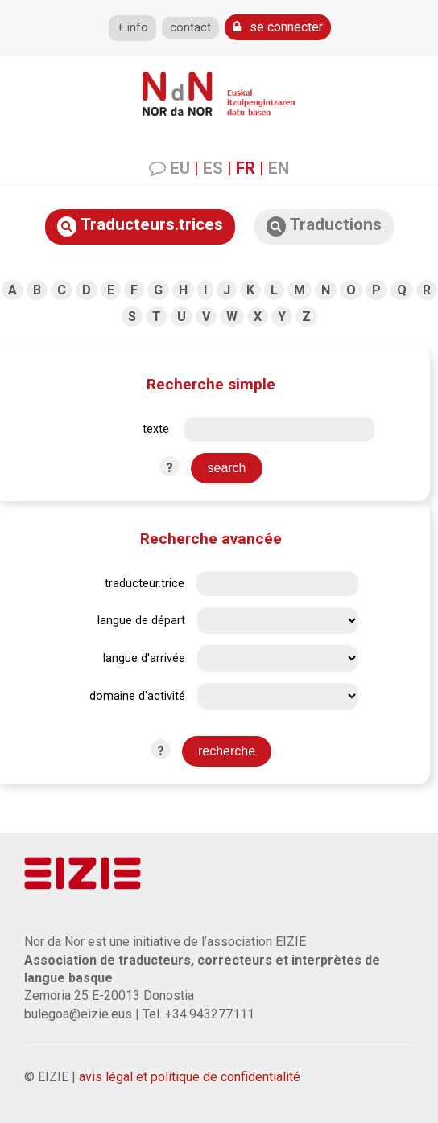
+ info (132, 28)
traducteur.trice (144, 583)
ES (213, 168)
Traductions (324, 226)
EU (180, 168)
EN (278, 168)
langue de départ (141, 620)
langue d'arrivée (144, 658)
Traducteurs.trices (140, 226)
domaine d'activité (137, 696)
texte (156, 429)
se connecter (278, 27)
